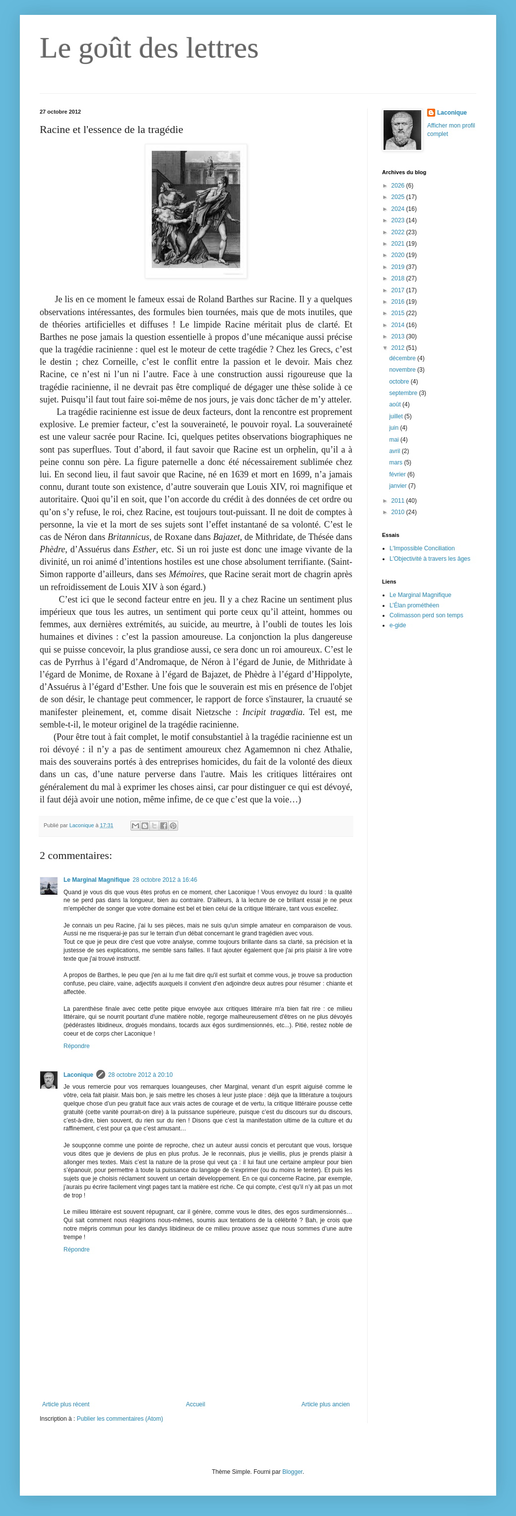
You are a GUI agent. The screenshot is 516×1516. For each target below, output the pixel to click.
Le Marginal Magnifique (96, 879)
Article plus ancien (326, 1404)
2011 (398, 500)
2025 (398, 197)
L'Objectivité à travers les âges (429, 558)
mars (396, 462)
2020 (398, 255)
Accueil (195, 1404)
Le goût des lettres (149, 47)
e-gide (397, 625)
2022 (398, 232)
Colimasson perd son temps (426, 615)
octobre (399, 381)
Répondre (77, 1046)
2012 (398, 347)
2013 (398, 336)
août (395, 404)
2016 (398, 301)
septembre (404, 393)
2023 (398, 220)
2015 (398, 313)
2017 (398, 290)
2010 (398, 512)
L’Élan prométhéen (414, 605)
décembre (403, 358)
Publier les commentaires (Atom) (120, 1418)
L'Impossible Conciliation (422, 548)
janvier (398, 485)
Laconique (78, 1074)
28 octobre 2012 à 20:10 (140, 1074)
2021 (398, 243)
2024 (398, 208)
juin (394, 427)
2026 (398, 185)
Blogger (292, 1471)
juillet (396, 416)
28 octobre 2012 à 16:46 (164, 879)
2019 (398, 267)
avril (395, 451)
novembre (403, 369)
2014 (398, 325)
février (398, 474)
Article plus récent (65, 1404)
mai (394, 439)
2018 (398, 278)
